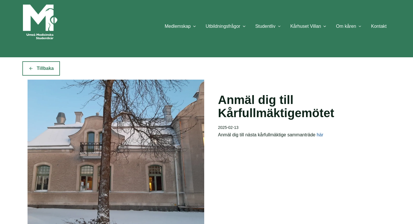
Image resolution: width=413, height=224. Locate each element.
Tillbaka (41, 68)
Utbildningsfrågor (223, 26)
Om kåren (346, 26)
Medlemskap (178, 26)
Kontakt (379, 26)
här (320, 134)
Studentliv (265, 26)
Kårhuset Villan (305, 26)
